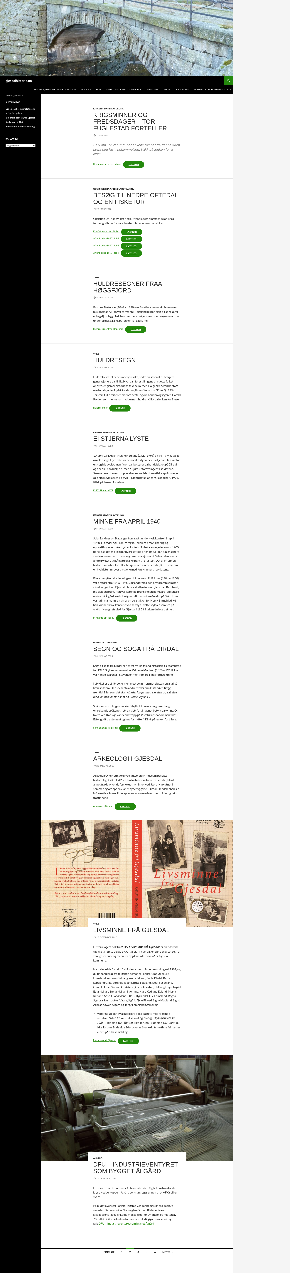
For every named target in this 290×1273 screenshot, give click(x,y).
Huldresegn (114, 360)
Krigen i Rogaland (14, 113)
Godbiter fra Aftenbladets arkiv (113, 188)
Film (98, 89)
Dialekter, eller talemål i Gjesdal (20, 108)
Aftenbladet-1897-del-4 (106, 252)
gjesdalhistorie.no (19, 81)
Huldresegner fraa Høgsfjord (127, 287)
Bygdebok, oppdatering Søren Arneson (54, 89)
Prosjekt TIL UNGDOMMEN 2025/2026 (212, 89)
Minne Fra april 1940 (127, 521)
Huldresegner (100, 407)
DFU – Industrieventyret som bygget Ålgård (126, 1223)
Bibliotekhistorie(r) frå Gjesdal (20, 117)
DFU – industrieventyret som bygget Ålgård (135, 1167)
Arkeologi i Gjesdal (103, 806)
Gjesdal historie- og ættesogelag (124, 89)
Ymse (96, 277)
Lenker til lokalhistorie (176, 89)
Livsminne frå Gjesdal (131, 930)
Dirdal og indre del (105, 642)
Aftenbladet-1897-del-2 (106, 238)
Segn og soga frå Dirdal (136, 648)
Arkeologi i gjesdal (127, 758)
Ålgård (97, 1158)
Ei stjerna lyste (121, 438)
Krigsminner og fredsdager (107, 163)
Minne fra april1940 (103, 617)
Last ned (134, 164)
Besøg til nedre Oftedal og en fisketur (135, 198)
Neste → (167, 1252)
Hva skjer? (152, 89)
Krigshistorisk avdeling (108, 108)
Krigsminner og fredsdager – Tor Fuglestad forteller (130, 121)
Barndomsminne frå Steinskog (20, 126)
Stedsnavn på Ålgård (15, 122)
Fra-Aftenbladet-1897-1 (106, 231)
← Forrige (107, 1252)
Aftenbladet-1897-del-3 (106, 245)
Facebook (86, 89)
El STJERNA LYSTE (103, 490)
